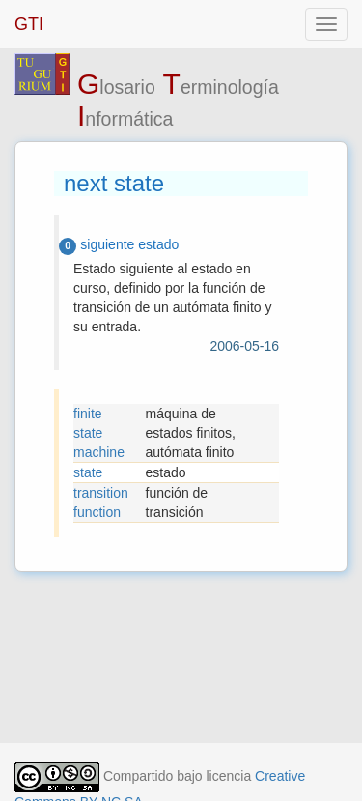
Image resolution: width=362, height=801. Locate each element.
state (87, 472)
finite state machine (99, 433)
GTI (28, 24)
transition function (100, 502)
